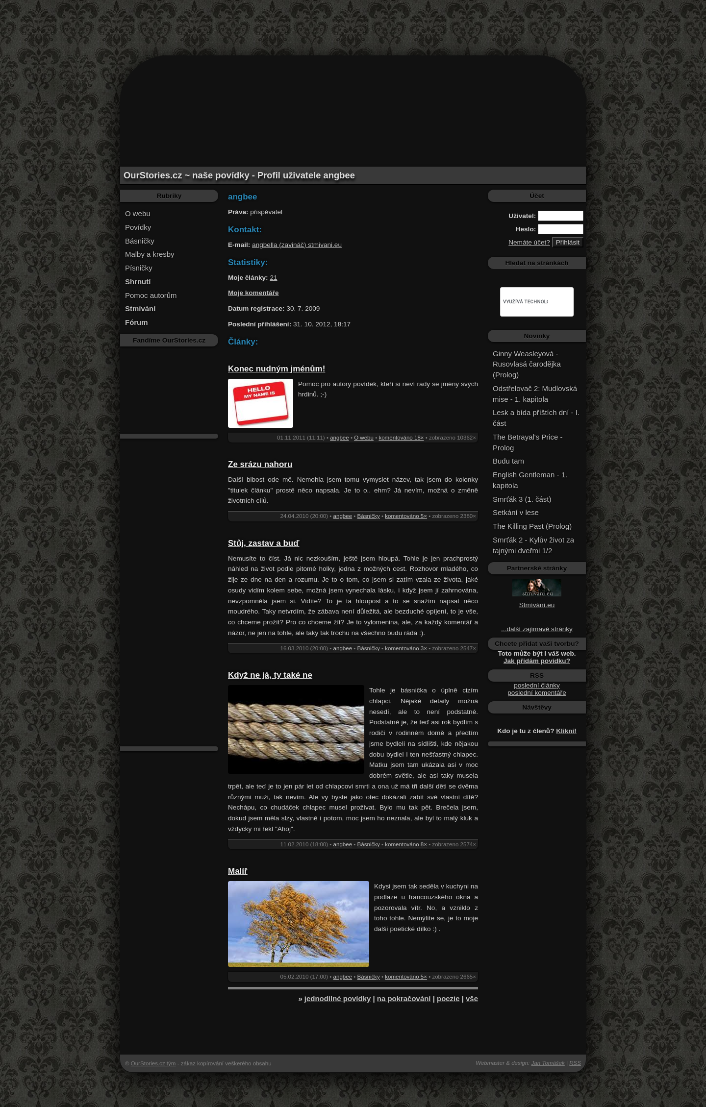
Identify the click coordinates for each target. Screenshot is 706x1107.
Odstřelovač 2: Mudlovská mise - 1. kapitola (535, 393)
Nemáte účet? (529, 242)
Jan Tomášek (548, 1063)
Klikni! (566, 731)
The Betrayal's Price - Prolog (527, 442)
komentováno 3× (406, 648)
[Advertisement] (353, 22)
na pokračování (404, 998)
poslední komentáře (536, 692)
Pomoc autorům (151, 295)
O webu (138, 213)
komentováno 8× (406, 844)
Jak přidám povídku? (537, 660)
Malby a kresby (150, 254)
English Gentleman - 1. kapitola (530, 480)
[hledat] (525, 302)
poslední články (537, 685)
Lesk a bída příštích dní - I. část (536, 417)
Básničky (139, 241)
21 (273, 277)
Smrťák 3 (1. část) (522, 499)
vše (472, 998)
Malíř (238, 871)
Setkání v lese (516, 512)
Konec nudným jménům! (276, 368)
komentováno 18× (401, 438)
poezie (448, 998)
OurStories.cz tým (153, 1063)
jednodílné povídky (337, 998)
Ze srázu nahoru (260, 464)
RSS (575, 1063)
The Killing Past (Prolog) (532, 526)
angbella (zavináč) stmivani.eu (297, 244)
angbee (339, 438)
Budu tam (508, 461)
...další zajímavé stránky (537, 629)
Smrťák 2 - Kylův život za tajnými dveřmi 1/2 (533, 545)
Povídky (138, 227)
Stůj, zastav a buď (263, 543)
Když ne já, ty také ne (270, 675)
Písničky (138, 268)
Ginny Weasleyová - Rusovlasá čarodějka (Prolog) (527, 364)
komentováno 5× (406, 516)
